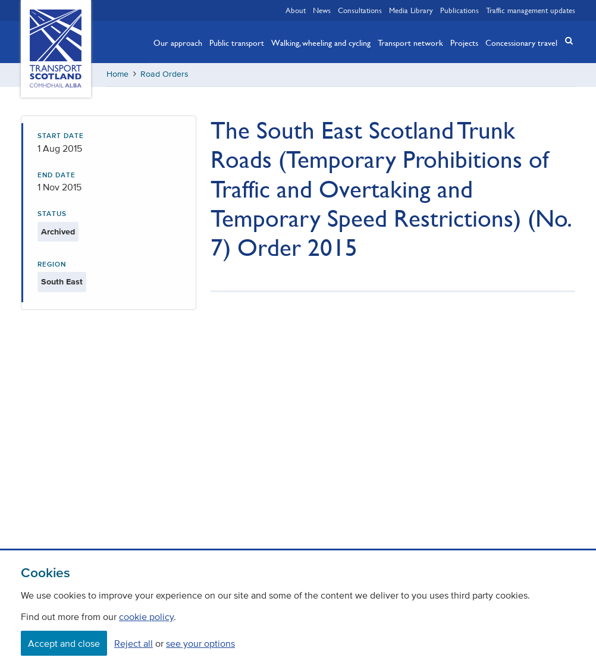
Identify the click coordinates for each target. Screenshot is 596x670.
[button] (565, 41)
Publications (459, 10)
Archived (58, 231)
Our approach (177, 42)
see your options (200, 643)
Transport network (410, 42)
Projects (464, 42)
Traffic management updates (530, 10)
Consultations (360, 10)
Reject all (133, 643)
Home (117, 74)
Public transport (236, 42)
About (296, 10)
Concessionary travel (521, 42)
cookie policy (146, 616)
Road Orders (164, 74)
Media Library (411, 10)
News (322, 10)
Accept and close (64, 643)
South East (62, 281)
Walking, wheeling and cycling (321, 42)
